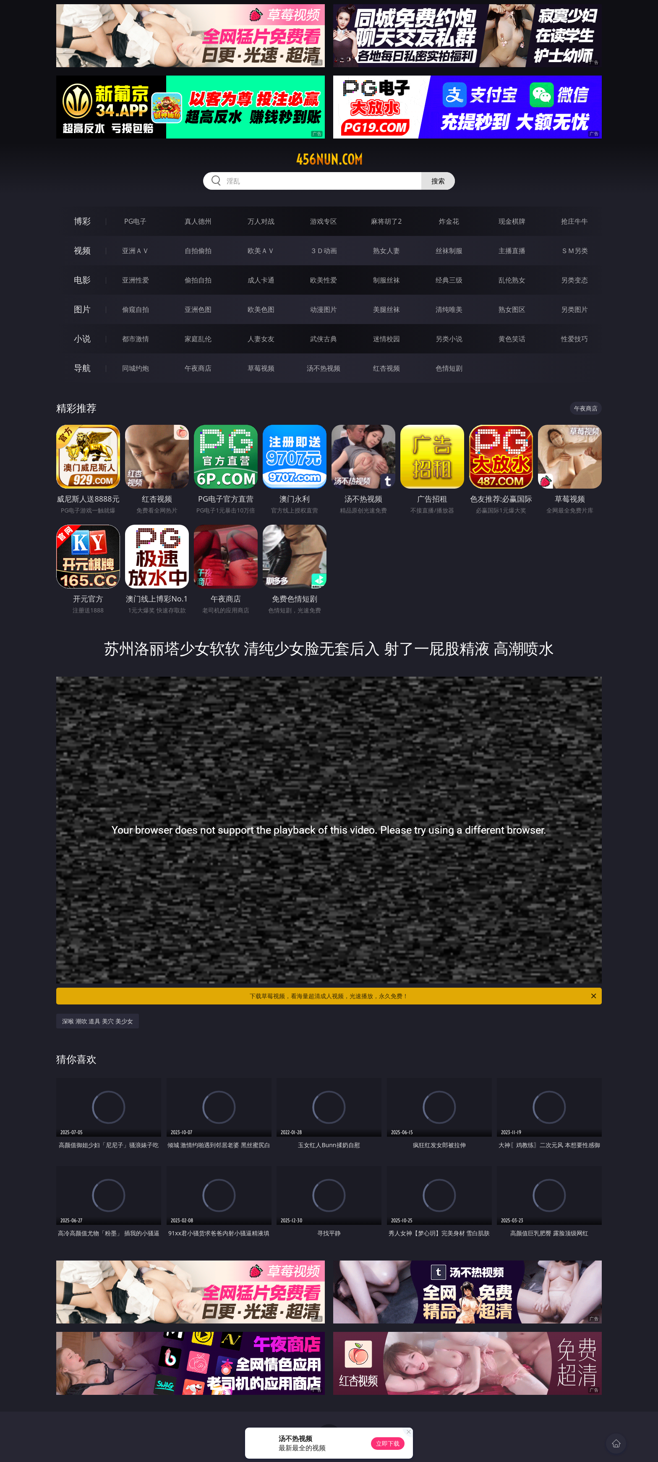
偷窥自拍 (135, 309)
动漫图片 (323, 309)
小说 (82, 338)
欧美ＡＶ (261, 250)
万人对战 (261, 221)
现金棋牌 (512, 221)
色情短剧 (449, 368)
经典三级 (449, 280)
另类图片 (574, 309)
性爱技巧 (574, 338)
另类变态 (574, 280)
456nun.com (329, 159)
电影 (82, 279)
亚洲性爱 (135, 280)
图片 (82, 309)
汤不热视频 (323, 368)
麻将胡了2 (386, 221)
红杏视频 (386, 368)
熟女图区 (512, 309)
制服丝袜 (386, 280)
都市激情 (135, 338)
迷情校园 (386, 338)
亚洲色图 (198, 309)
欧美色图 (261, 309)
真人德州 (198, 221)
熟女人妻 (386, 250)
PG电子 (135, 221)
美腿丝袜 (386, 309)
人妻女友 (261, 338)
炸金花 (449, 221)
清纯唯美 (449, 309)
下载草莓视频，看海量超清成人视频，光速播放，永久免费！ (424, 996)
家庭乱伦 (198, 338)
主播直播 (512, 250)
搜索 (438, 181)
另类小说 (449, 338)
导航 (82, 368)
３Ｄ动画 (323, 250)
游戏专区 (323, 221)
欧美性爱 (323, 280)
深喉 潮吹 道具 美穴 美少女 (97, 1021)
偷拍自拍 (198, 280)
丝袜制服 (449, 250)
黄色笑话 (512, 338)
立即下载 (388, 1443)
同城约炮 (135, 368)
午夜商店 (198, 368)
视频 (82, 250)
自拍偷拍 (198, 250)
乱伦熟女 (512, 280)
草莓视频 (261, 368)
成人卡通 (261, 280)
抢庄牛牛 (574, 221)
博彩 (82, 221)
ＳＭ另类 (574, 250)
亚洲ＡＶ (135, 250)
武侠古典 (323, 338)
